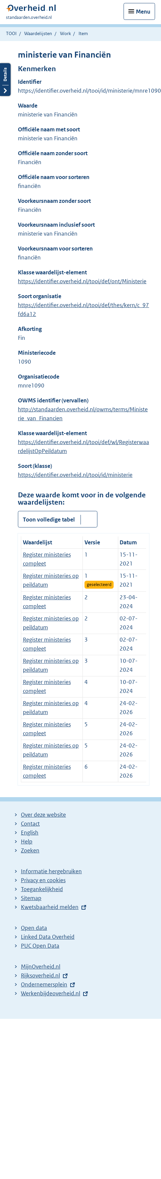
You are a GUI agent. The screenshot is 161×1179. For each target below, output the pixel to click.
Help (26, 841)
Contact (30, 823)
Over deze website (43, 814)
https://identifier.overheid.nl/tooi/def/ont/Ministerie (82, 281)
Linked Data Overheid (48, 936)
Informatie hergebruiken (51, 871)
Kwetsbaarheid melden (50, 907)
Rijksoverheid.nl (40, 975)
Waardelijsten (38, 33)
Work (65, 33)
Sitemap (31, 898)
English (29, 832)
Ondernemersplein (44, 984)
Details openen (5, 79)
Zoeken (30, 850)
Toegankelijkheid (42, 889)
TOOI (11, 33)
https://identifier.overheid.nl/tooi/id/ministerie (75, 474)
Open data (34, 927)
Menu (143, 11)
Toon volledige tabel (49, 519)
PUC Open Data (40, 945)
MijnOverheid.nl (40, 966)
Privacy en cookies (43, 880)
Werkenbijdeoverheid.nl (50, 993)
